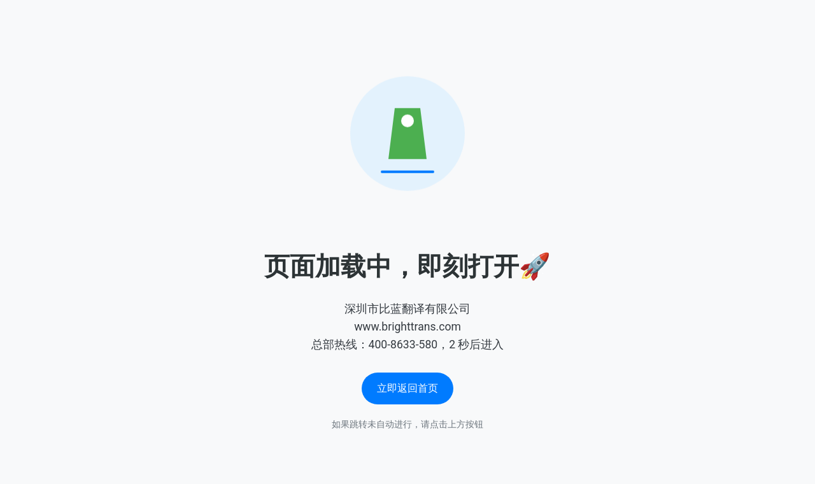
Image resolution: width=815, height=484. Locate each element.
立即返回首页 (407, 388)
